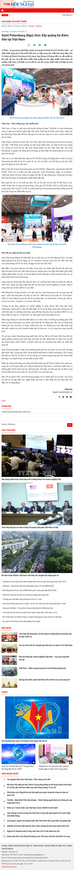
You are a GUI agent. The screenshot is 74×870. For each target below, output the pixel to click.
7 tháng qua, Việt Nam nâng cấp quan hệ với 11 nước (22, 599)
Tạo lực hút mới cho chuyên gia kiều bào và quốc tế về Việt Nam (45, 645)
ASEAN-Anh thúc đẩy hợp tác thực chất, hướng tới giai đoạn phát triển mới (38, 826)
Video (5, 692)
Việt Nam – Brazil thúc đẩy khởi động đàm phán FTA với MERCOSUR (28, 586)
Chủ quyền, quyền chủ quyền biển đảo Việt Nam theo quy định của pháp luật (39, 821)
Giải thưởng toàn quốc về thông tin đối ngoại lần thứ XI (24, 741)
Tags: (4, 401)
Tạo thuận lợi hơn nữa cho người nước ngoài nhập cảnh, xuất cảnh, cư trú (30, 612)
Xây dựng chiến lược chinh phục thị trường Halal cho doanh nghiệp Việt (31, 479)
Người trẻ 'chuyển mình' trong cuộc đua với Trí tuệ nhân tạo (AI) (33, 831)
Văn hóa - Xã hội (20, 26)
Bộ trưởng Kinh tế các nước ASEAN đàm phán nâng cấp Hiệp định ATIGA (29, 590)
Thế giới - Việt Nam (35, 26)
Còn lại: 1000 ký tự (8, 424)
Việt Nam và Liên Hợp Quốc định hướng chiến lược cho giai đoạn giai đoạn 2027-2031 (34, 582)
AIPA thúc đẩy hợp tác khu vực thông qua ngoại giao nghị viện (26, 595)
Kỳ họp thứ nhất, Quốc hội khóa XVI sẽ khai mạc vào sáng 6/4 (44, 680)
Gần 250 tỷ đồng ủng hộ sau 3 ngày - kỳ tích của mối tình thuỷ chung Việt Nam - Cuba (34, 604)
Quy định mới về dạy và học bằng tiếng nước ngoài (21, 621)
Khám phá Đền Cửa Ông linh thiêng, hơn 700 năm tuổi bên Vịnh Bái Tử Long (38, 836)
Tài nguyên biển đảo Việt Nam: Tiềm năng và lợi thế (28, 779)
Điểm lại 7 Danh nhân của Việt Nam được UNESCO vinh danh (32, 808)
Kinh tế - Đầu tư (7, 26)
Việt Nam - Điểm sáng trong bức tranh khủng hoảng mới (42, 668)
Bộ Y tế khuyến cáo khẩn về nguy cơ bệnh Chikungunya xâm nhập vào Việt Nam (32, 617)
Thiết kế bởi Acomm (9, 867)
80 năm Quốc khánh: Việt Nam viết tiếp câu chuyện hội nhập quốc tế (30, 575)
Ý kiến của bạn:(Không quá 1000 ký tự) (16, 412)
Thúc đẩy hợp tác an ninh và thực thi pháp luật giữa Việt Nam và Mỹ (30, 527)
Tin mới (5, 15)
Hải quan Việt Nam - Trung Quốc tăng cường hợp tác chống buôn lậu (28, 608)
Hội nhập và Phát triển (14, 21)
